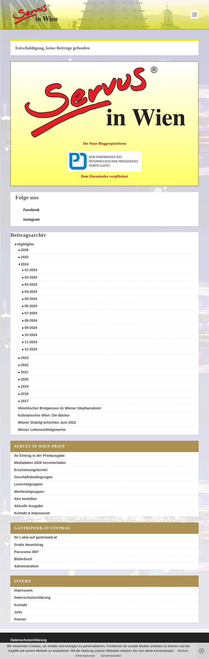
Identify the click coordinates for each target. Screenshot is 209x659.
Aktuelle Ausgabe (28, 506)
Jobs (18, 612)
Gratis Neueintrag (28, 545)
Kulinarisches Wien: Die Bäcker (44, 415)
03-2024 (30, 284)
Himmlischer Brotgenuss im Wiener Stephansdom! (59, 408)
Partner (20, 619)
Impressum (23, 590)
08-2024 (30, 320)
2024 (24, 264)
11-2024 (30, 342)
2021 (24, 372)
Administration (26, 566)
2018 (24, 394)
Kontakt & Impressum (32, 513)
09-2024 (30, 328)
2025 (24, 257)
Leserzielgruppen (28, 484)
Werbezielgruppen (29, 492)
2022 (24, 365)
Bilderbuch (23, 559)
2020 (24, 379)
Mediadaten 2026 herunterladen (40, 463)
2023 (24, 358)
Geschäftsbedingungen (33, 477)
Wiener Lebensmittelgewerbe (42, 430)
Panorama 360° (26, 552)
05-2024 (30, 299)
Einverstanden (111, 656)
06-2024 (30, 306)
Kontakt (20, 605)
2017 (24, 401)
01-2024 (30, 270)
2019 (24, 386)
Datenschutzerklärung (32, 597)
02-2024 (30, 277)
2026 (24, 250)
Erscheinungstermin (30, 470)
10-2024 (30, 335)
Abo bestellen (25, 499)
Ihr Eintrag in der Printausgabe (39, 456)
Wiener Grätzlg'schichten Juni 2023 (47, 422)
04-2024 (30, 292)
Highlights (25, 244)
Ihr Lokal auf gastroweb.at (35, 537)
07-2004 (30, 313)
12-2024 (30, 349)
